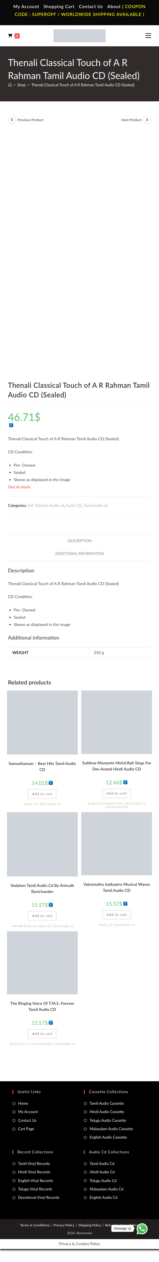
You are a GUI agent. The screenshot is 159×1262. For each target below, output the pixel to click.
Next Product (131, 120)
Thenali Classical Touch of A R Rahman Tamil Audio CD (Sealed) (82, 85)
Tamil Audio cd (96, 505)
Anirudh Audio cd (24, 926)
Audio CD (74, 505)
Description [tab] (79, 541)
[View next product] (147, 120)
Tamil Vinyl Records (34, 1163)
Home (23, 1103)
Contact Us (91, 6)
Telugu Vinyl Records (35, 1189)
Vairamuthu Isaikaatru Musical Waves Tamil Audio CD (116, 887)
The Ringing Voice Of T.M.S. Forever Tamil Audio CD (42, 1006)
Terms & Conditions (35, 1225)
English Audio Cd (103, 1197)
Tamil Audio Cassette (107, 1103)
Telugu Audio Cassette (108, 1120)
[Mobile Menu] (148, 35)
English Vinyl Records (35, 1180)
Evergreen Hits (113, 803)
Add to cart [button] (42, 794)
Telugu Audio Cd (103, 1180)
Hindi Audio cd (135, 803)
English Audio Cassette (108, 1137)
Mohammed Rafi (116, 807)
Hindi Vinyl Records (34, 1172)
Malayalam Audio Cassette (111, 1128)
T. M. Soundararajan (39, 1044)
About (114, 6)
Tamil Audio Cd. (102, 1163)
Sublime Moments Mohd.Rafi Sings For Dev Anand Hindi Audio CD (116, 765)
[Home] (10, 85)
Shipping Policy (89, 1225)
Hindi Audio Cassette (107, 1111)
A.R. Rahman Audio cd (45, 505)
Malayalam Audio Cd (106, 1189)
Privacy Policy (63, 1225)
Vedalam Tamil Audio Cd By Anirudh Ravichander (42, 888)
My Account (26, 6)
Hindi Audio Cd (102, 1172)
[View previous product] (12, 120)
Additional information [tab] (79, 553)
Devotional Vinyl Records (39, 1197)
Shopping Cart (59, 6)
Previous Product (31, 120)
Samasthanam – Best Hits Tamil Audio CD (42, 766)
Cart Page (26, 1128)
